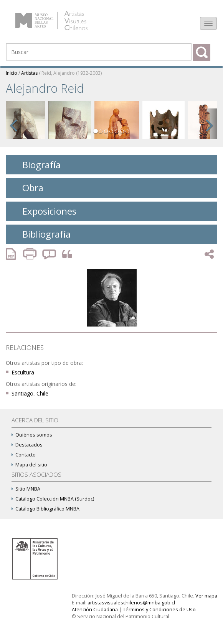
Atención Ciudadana (95, 609)
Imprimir (30, 254)
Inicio (11, 73)
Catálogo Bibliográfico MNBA (45, 509)
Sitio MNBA (26, 489)
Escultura (23, 372)
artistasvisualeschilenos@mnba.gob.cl (131, 602)
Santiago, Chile (30, 393)
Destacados (27, 445)
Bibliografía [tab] (40, 234)
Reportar (49, 254)
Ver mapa (206, 596)
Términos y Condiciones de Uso (159, 609)
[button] (13, 123)
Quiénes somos (32, 435)
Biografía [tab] (35, 164)
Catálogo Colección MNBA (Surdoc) (53, 499)
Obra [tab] (26, 187)
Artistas (29, 73)
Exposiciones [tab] (43, 211)
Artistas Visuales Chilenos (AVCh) (60, 17)
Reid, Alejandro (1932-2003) (71, 73)
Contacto (24, 454)
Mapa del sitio (29, 464)
